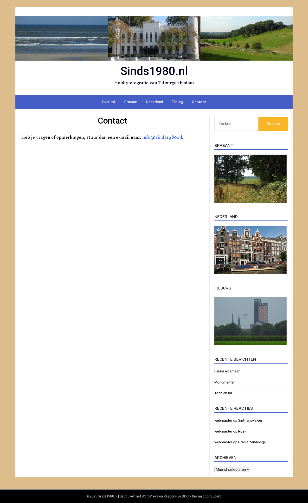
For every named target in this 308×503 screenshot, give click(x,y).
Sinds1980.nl (154, 71)
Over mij (109, 102)
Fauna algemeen (227, 371)
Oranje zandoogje (252, 442)
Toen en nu (223, 393)
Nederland (154, 102)
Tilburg (177, 102)
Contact (199, 102)
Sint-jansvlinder (250, 420)
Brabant (131, 102)
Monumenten (224, 382)
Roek (242, 431)
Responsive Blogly (177, 496)
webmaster (223, 420)
